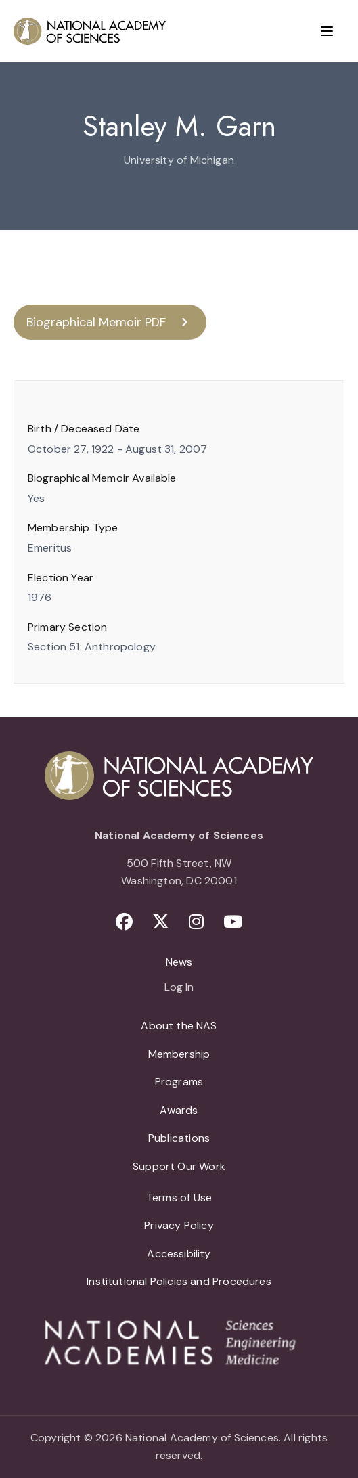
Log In (179, 988)
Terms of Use (179, 1197)
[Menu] (326, 31)
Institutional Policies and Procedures (179, 1281)
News (179, 962)
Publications (179, 1138)
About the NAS (179, 1025)
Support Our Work (179, 1166)
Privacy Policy (179, 1225)
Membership (179, 1054)
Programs (179, 1082)
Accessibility (178, 1254)
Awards (179, 1110)
